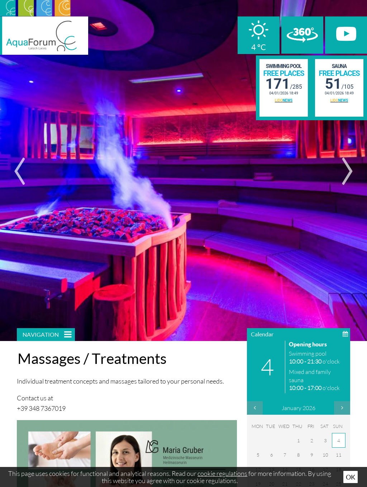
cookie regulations (222, 473)
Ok (350, 477)
